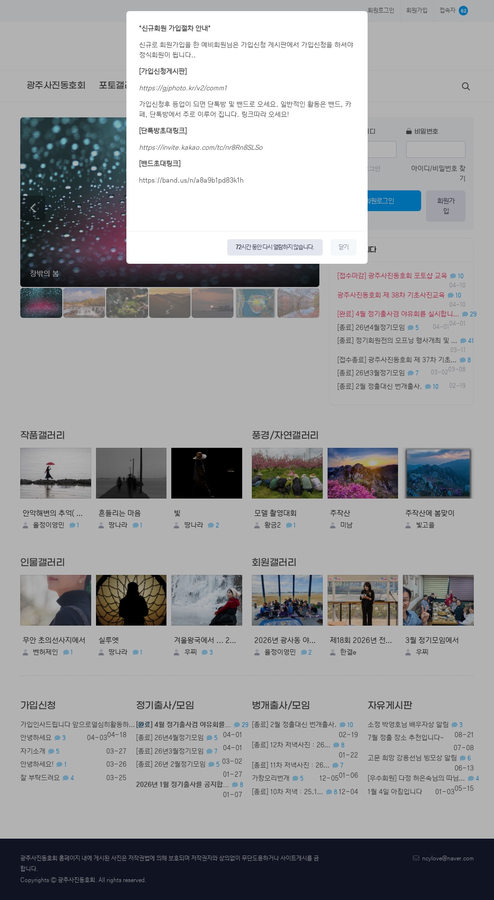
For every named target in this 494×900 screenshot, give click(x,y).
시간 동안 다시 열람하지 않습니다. (274, 247)
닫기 (343, 247)
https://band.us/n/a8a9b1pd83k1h (191, 180)
